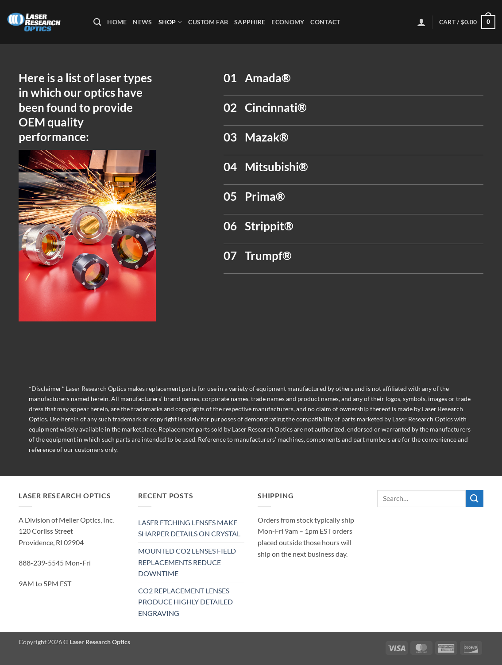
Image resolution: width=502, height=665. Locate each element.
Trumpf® (268, 255)
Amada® (268, 77)
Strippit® (269, 226)
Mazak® (267, 137)
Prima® (265, 196)
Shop (170, 22)
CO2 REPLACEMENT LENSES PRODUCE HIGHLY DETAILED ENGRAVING (185, 601)
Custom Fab (208, 22)
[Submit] (474, 498)
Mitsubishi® (276, 166)
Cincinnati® (276, 107)
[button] (421, 22)
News (142, 22)
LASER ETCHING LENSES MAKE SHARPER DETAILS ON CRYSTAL (189, 528)
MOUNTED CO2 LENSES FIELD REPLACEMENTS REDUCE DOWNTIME (187, 562)
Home (117, 22)
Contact (325, 22)
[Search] (97, 22)
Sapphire (249, 22)
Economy (287, 22)
